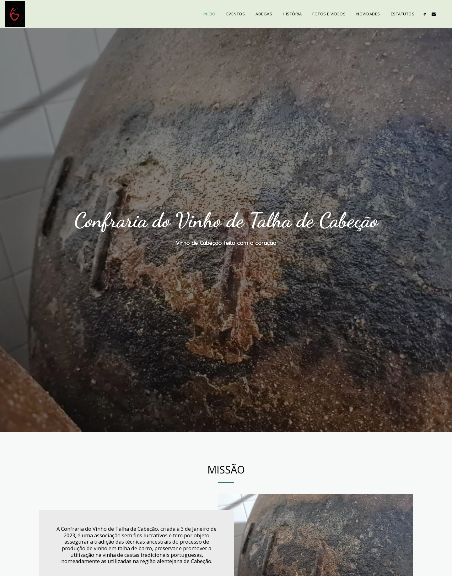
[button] (424, 14)
